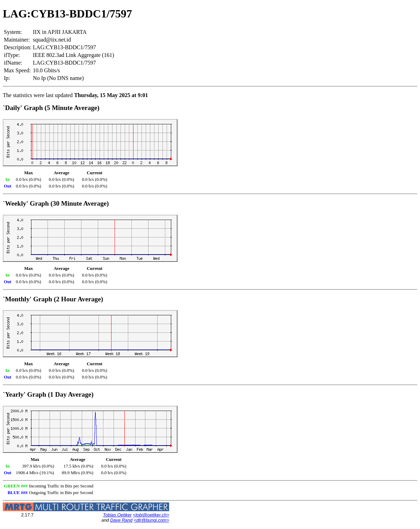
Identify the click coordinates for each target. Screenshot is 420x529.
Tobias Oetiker (117, 514)
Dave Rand (121, 520)
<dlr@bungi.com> (151, 520)
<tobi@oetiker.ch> (151, 514)
